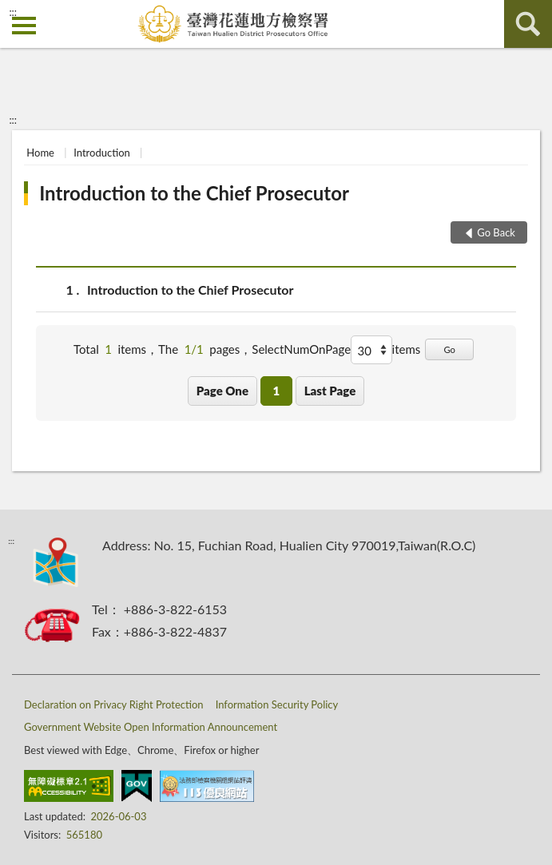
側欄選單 (24, 25)
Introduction (101, 152)
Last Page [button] (330, 390)
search (528, 24)
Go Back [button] (496, 232)
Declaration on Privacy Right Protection (114, 704)
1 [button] (276, 390)
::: (13, 12)
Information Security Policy (277, 704)
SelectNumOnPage (301, 349)
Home (40, 152)
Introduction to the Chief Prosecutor (194, 192)
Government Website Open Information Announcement (150, 726)
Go (449, 349)
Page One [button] (222, 390)
